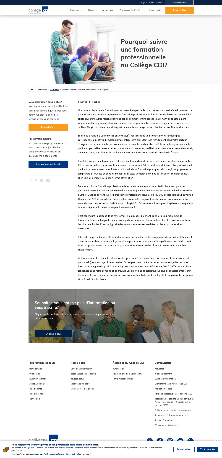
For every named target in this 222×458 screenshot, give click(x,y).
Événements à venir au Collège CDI (171, 383)
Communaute (42, 89)
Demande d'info (179, 10)
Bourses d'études (78, 378)
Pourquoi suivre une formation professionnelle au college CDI (85, 89)
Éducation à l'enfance (39, 378)
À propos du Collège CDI (131, 10)
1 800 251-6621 (156, 2)
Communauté (155, 10)
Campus (91, 10)
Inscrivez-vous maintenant (48, 164)
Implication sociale (163, 388)
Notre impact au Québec (124, 378)
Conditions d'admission (81, 368)
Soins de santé (35, 388)
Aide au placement (163, 373)
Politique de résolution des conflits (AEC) (174, 393)
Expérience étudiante (80, 383)
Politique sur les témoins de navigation (173, 410)
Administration (35, 368)
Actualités (54, 89)
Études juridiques (37, 383)
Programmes (75, 10)
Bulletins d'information (165, 378)
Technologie (34, 398)
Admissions (107, 10)
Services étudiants (163, 420)
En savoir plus (53, 333)
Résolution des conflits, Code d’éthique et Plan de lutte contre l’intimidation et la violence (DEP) (174, 402)
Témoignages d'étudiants (166, 425)
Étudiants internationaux (82, 388)
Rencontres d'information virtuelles (171, 415)
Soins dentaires (36, 393)
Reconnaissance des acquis (83, 373)
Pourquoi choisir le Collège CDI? (127, 373)
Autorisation (118, 368)
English (144, 2)
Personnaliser (184, 449)
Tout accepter (207, 449)
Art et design (35, 373)
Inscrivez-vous (179, 2)
